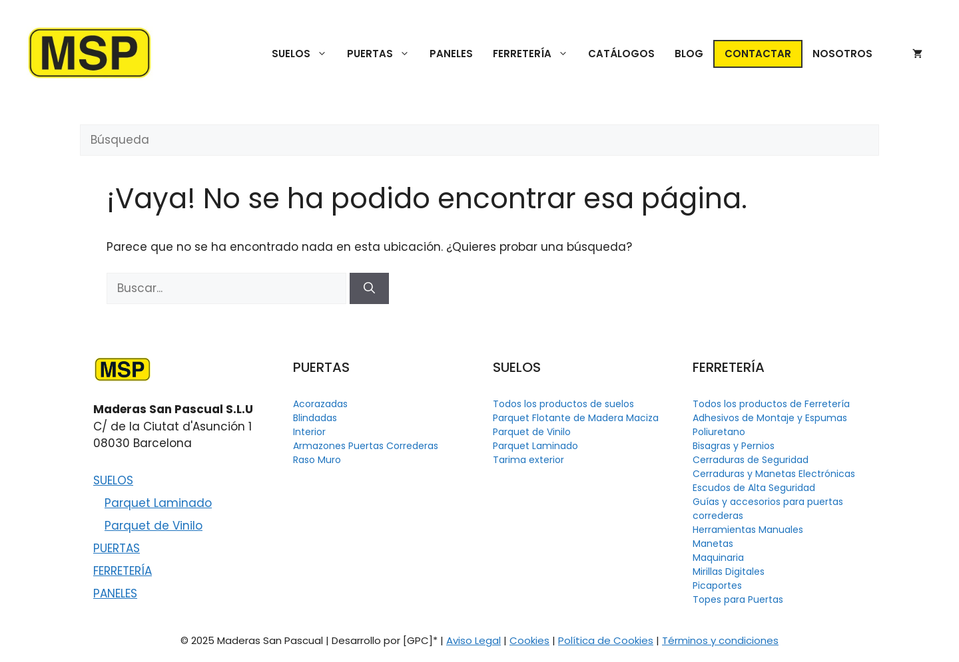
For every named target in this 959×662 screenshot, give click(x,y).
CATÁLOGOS (621, 54)
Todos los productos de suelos (563, 404)
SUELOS (304, 54)
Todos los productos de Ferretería (771, 404)
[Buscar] (369, 289)
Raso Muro (317, 459)
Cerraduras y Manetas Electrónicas (774, 473)
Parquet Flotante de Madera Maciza (576, 417)
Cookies (529, 640)
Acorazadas (320, 404)
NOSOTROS (842, 54)
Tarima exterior (528, 459)
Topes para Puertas (738, 599)
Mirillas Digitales (729, 571)
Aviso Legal (473, 640)
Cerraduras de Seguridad (750, 459)
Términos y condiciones (720, 640)
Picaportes (717, 585)
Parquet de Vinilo (153, 526)
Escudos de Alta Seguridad (754, 487)
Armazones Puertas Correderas (365, 445)
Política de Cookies (605, 640)
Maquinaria (718, 557)
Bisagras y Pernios (734, 445)
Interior (309, 431)
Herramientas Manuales (748, 529)
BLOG (689, 54)
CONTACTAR (758, 54)
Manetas (713, 543)
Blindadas (315, 417)
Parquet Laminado (158, 503)
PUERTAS (383, 54)
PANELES (451, 54)
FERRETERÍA (535, 54)
